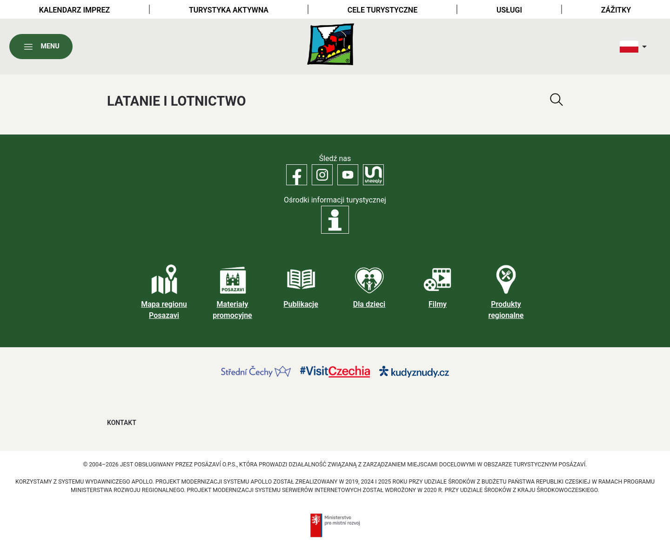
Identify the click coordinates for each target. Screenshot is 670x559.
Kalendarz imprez (74, 10)
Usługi (509, 10)
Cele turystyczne (382, 10)
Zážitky (616, 10)
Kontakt (121, 422)
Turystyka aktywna (228, 10)
